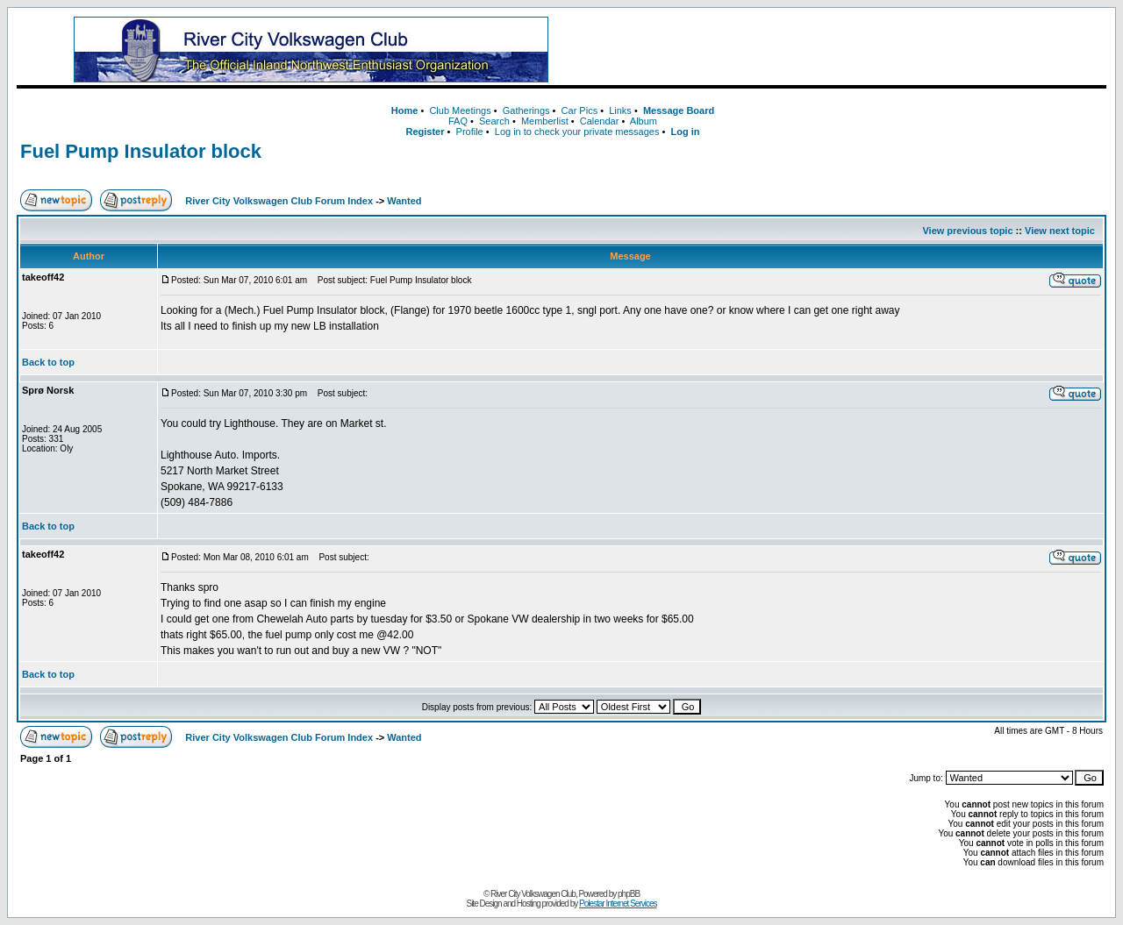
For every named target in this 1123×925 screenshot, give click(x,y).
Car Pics (580, 110)
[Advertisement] (850, 50)
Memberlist (545, 121)
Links (620, 110)
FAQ (458, 121)
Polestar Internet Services (618, 903)
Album (643, 121)
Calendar (599, 121)
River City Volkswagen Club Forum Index (279, 201)
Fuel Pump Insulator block (140, 151)
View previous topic (967, 230)
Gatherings (526, 110)
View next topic (1060, 230)
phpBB (629, 894)
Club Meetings (459, 110)
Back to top (48, 362)
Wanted (404, 201)
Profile (469, 131)
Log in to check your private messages (577, 131)
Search (494, 121)
